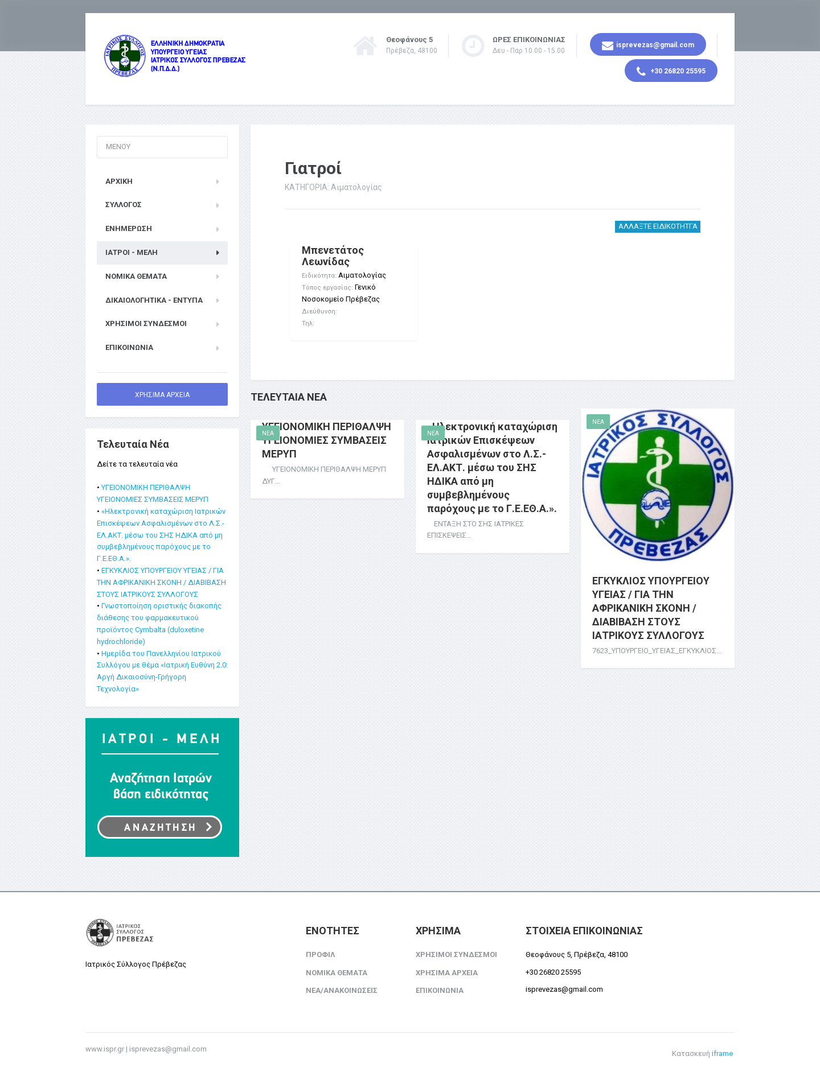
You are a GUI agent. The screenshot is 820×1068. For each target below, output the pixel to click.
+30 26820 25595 (671, 71)
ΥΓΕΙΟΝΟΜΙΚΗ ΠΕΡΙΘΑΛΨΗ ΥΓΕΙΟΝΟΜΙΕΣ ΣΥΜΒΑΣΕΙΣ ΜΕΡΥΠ (326, 431)
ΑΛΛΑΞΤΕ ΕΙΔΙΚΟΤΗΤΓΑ (658, 223)
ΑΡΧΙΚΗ (119, 178)
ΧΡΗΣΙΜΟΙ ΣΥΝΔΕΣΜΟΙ (146, 321)
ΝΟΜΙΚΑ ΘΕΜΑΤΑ (136, 273)
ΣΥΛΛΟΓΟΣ (123, 202)
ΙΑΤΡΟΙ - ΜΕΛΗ (131, 249)
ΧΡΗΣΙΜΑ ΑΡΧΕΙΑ (162, 392)
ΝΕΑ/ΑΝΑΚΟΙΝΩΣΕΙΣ (342, 988)
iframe (722, 1050)
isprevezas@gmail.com (648, 45)
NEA (268, 425)
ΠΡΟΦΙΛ (320, 951)
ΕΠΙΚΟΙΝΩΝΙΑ (129, 344)
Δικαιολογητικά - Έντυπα (154, 297)
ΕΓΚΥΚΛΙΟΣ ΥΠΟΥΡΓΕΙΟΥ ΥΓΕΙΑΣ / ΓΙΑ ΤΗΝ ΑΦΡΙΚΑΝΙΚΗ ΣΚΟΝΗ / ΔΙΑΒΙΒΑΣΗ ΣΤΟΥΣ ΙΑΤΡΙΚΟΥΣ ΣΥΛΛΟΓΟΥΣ (651, 599)
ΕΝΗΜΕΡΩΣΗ (128, 225)
